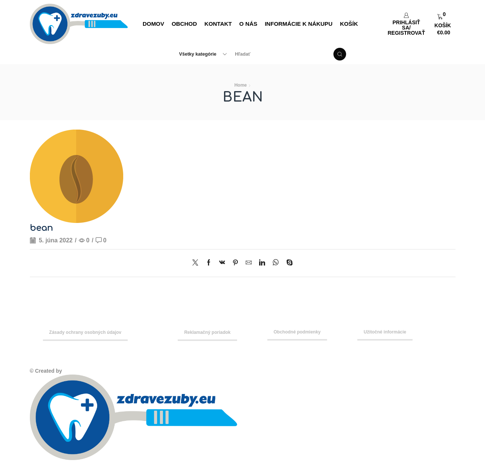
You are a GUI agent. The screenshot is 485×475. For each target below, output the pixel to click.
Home (240, 85)
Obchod (184, 24)
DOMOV (153, 24)
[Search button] (339, 54)
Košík (349, 24)
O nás (248, 24)
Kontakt (217, 24)
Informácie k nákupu (298, 24)
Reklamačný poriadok (207, 332)
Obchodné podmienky (297, 332)
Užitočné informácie (385, 332)
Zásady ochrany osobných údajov (85, 332)
